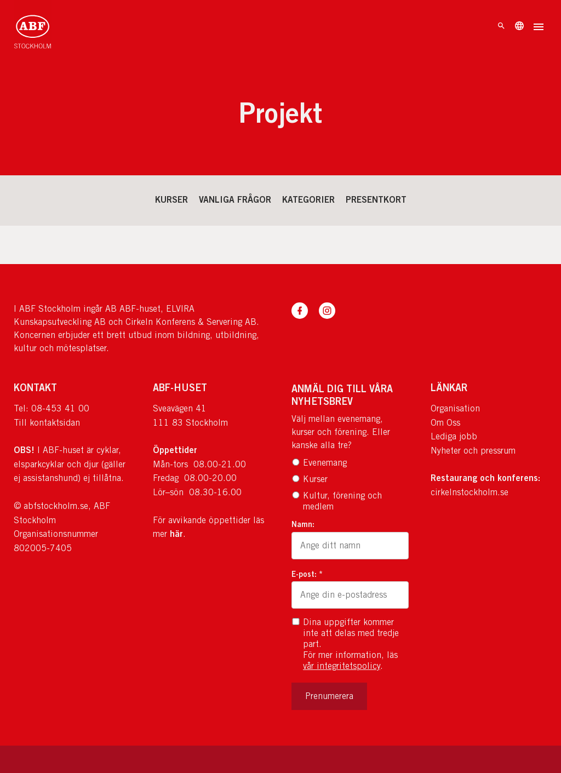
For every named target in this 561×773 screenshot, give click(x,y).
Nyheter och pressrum (473, 450)
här (176, 533)
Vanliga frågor (235, 199)
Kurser (171, 199)
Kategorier (308, 199)
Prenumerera (329, 696)
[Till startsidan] (32, 27)
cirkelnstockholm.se (469, 492)
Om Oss (445, 422)
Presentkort (376, 199)
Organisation (455, 408)
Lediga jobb (454, 436)
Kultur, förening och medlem (336, 501)
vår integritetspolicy (341, 666)
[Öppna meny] (538, 28)
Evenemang (319, 462)
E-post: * (307, 574)
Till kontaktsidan (47, 422)
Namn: (302, 524)
